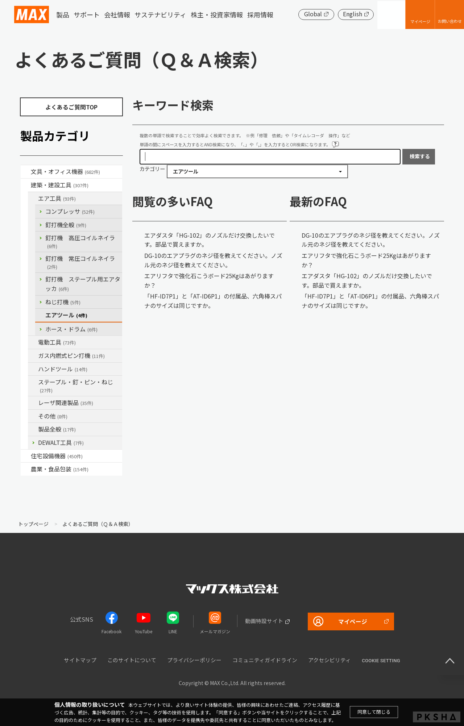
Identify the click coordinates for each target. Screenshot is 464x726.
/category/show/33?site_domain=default (33, 355)
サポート (87, 14)
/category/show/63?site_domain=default (33, 342)
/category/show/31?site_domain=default (33, 382)
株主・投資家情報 (217, 14)
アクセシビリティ (329, 660)
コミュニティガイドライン (264, 660)
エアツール (66, 314)
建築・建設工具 (59, 184)
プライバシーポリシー (194, 660)
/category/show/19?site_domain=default (33, 416)
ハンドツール (62, 368)
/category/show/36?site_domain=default (25, 456)
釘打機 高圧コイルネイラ (80, 241)
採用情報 (260, 14)
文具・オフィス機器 (65, 171)
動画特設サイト (264, 621)
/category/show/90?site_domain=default (33, 429)
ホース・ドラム (71, 329)
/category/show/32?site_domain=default (33, 403)
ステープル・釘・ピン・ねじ (75, 385)
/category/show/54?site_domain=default (33, 198)
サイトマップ (80, 660)
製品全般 (57, 429)
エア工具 (57, 198)
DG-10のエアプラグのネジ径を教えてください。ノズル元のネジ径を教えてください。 (213, 260)
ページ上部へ (449, 660)
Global (312, 13)
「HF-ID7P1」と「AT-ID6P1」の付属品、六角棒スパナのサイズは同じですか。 (213, 301)
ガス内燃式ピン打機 (71, 355)
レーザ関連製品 (65, 402)
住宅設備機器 (57, 455)
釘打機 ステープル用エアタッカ (82, 284)
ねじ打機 (62, 301)
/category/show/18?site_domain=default (25, 185)
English (351, 13)
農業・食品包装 (59, 468)
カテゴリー (152, 168)
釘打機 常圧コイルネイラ (80, 262)
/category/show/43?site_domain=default (25, 469)
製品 (62, 14)
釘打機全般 (65, 224)
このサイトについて (131, 660)
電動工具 (57, 342)
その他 (52, 416)
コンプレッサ (70, 211)
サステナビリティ (160, 14)
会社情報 (117, 14)
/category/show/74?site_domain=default (33, 369)
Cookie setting (381, 660)
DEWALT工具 (61, 442)
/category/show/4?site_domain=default (25, 171)
